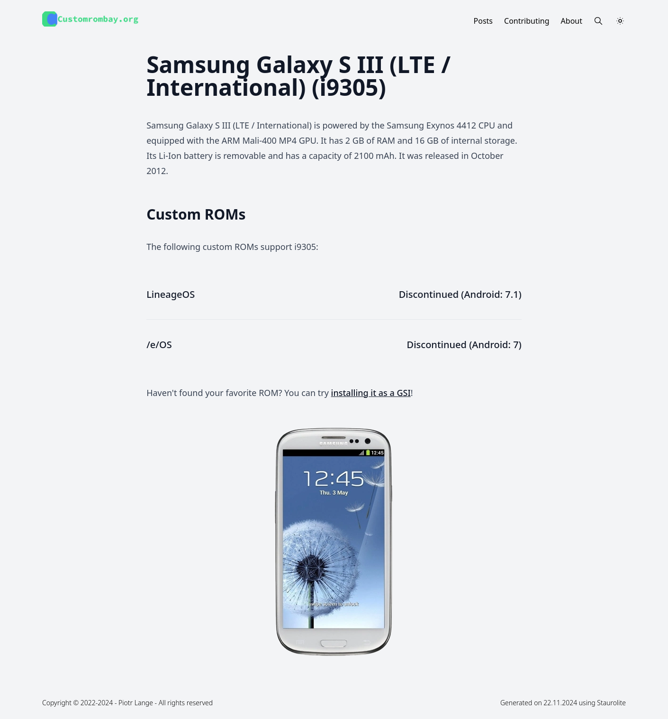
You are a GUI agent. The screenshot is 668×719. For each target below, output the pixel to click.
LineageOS (170, 294)
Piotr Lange (135, 702)
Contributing (527, 21)
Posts (483, 21)
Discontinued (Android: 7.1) (460, 294)
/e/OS (159, 344)
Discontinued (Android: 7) (464, 344)
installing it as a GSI (371, 392)
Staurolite (611, 702)
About (571, 21)
